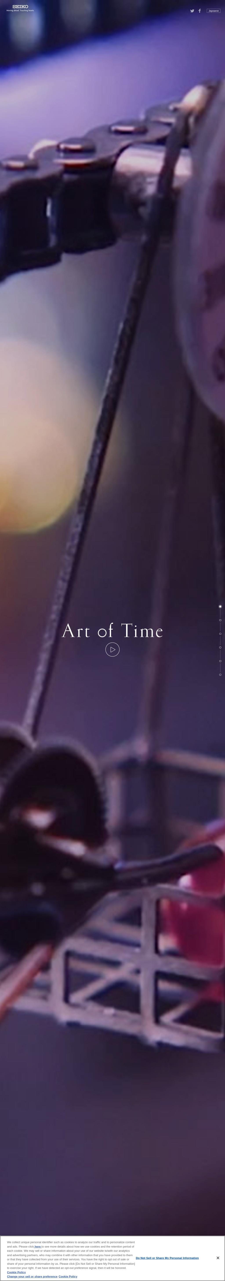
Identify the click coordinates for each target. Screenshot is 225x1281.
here (38, 1246)
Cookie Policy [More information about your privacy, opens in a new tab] (68, 1276)
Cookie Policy (16, 1272)
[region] (112, 1258)
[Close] (218, 1258)
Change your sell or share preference (32, 1276)
